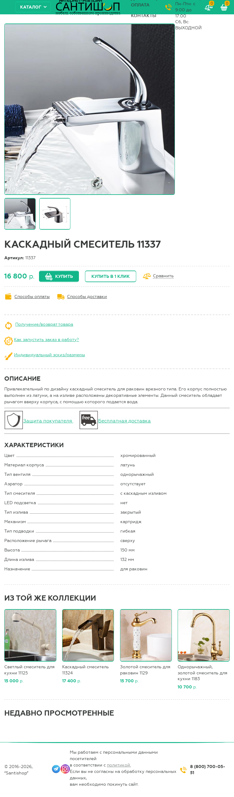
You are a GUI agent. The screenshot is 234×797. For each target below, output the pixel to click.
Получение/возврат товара (44, 324)
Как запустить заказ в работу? (46, 339)
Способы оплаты (32, 296)
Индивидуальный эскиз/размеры (49, 354)
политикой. (119, 765)
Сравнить (163, 276)
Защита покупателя (48, 421)
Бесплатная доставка (124, 421)
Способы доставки (87, 296)
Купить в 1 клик (110, 276)
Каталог (30, 7)
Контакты (143, 15)
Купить (64, 276)
